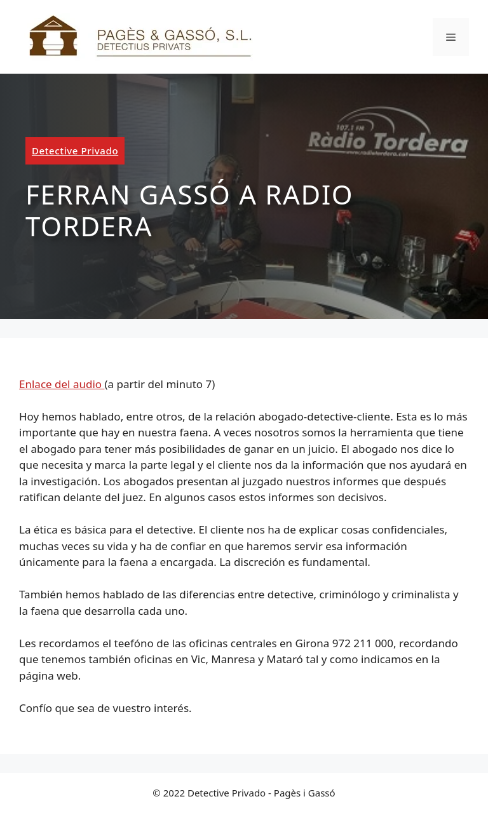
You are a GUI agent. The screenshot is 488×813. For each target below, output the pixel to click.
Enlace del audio (62, 384)
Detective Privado (75, 150)
